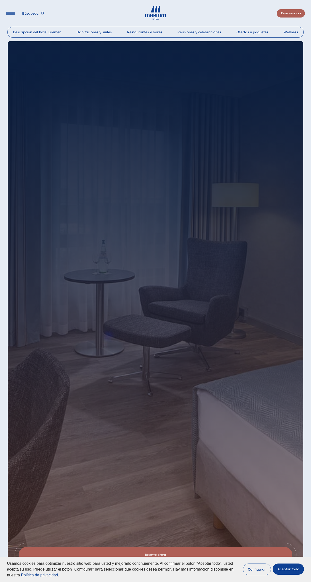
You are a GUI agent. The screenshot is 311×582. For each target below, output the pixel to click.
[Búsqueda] (33, 13)
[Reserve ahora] (291, 13)
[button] (257, 569)
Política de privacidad (39, 575)
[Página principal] (155, 12)
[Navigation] (10, 13)
